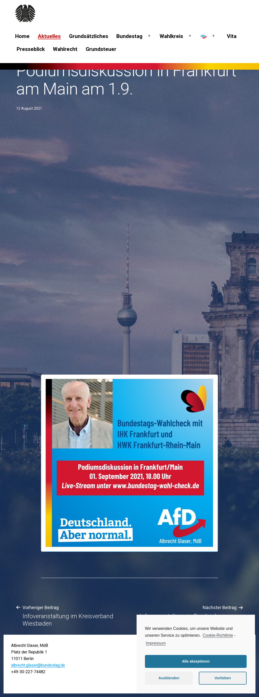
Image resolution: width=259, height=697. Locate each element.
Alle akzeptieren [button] (196, 661)
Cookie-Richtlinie (218, 635)
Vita (231, 36)
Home (22, 36)
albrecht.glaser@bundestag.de (38, 665)
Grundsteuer (101, 49)
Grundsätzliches (88, 36)
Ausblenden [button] (169, 678)
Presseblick (31, 49)
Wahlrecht (65, 49)
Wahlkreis (171, 36)
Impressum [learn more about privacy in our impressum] (156, 643)
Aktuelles (49, 36)
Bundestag (129, 36)
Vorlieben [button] (222, 678)
